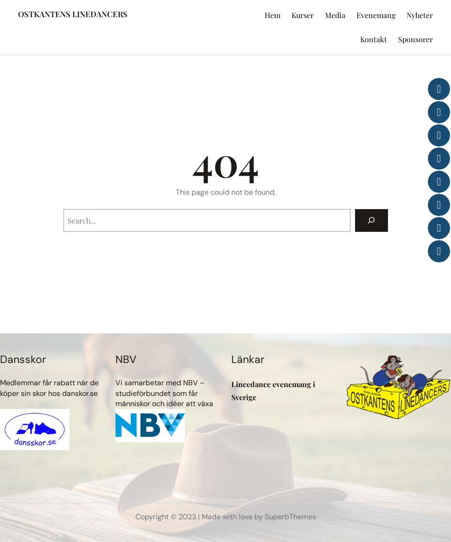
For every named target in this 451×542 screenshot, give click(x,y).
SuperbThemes (290, 517)
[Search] (371, 220)
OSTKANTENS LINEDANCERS (72, 14)
